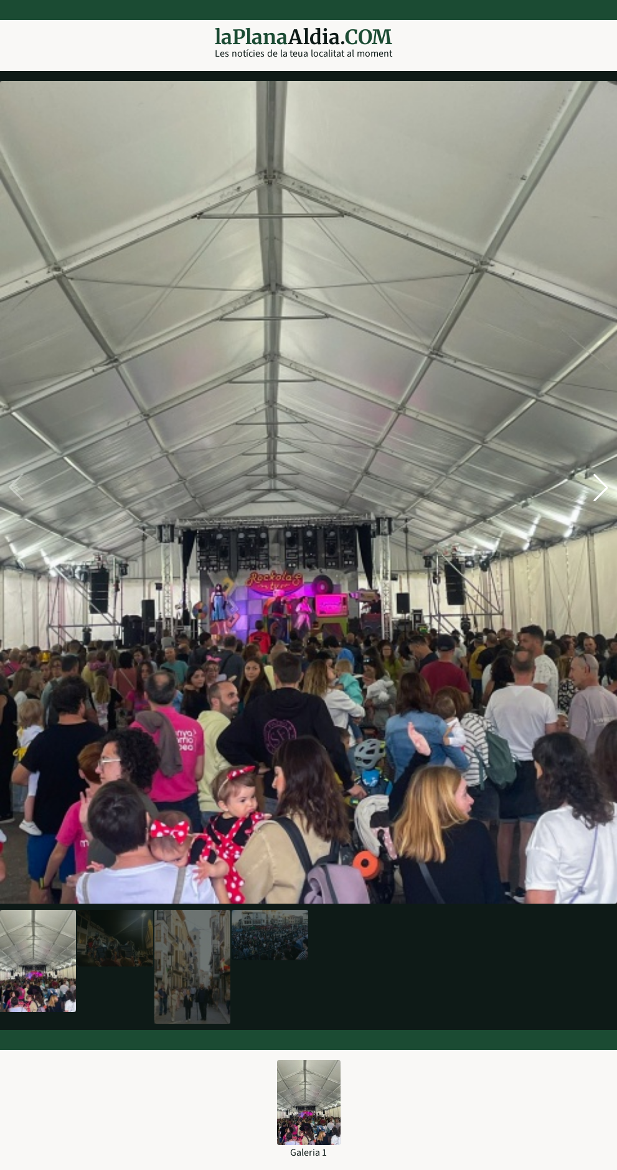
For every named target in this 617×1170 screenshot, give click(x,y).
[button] (601, 487)
